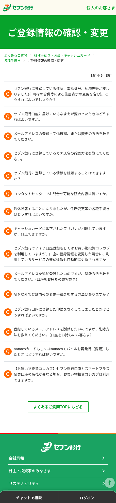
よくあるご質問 (15, 55)
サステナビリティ (24, 483)
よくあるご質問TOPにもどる (58, 406)
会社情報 (16, 458)
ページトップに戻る (110, 483)
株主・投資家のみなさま (30, 470)
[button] (58, 94)
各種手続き (12, 60)
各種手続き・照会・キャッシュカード (62, 55)
